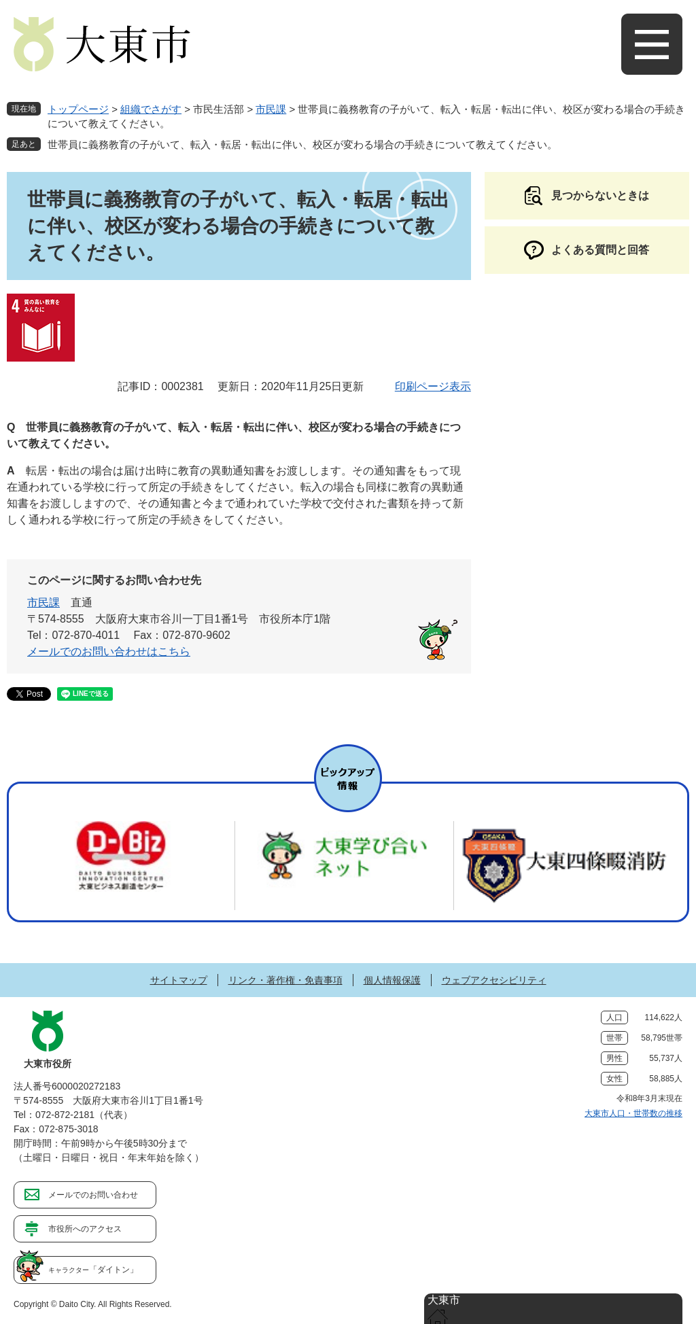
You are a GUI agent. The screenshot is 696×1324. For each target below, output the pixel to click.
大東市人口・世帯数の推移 (633, 1113)
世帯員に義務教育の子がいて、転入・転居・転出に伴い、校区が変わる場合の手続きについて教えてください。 (302, 144)
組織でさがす (150, 109)
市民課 (271, 109)
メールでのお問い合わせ (93, 1195)
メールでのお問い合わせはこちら (108, 651)
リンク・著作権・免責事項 (285, 980)
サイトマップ (178, 980)
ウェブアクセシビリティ (494, 980)
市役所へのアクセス (85, 1229)
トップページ (78, 109)
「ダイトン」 (93, 1269)
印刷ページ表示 (433, 386)
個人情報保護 (392, 980)
